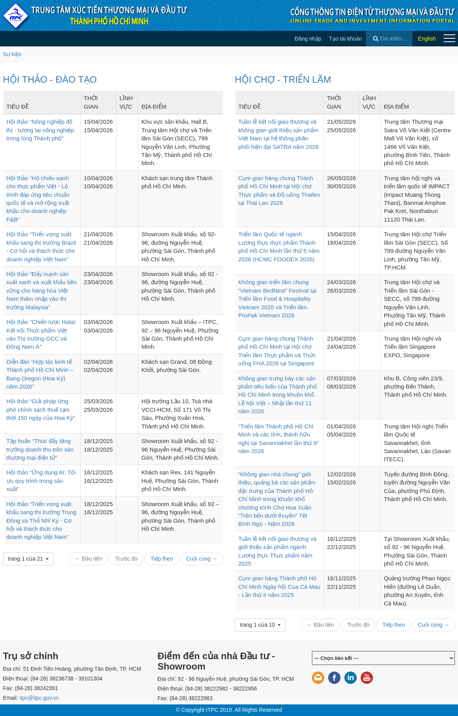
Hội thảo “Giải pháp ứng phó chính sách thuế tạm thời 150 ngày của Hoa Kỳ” (41, 409)
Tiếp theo (161, 559)
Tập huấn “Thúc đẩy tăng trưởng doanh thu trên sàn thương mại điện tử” (40, 449)
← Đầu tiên (88, 559)
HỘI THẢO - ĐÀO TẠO (50, 79)
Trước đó (126, 559)
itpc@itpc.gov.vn (39, 698)
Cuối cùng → (201, 559)
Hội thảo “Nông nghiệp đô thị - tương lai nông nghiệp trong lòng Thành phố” (40, 129)
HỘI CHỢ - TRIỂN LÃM (283, 79)
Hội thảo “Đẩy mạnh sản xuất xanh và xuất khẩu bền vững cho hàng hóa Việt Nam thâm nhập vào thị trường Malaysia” (42, 290)
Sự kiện (12, 54)
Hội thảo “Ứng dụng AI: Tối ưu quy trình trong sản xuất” (41, 480)
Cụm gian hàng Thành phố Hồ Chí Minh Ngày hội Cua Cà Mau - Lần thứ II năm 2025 (279, 586)
